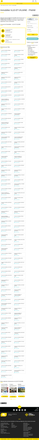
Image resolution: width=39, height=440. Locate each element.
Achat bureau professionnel (27, 428)
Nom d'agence (29, 29)
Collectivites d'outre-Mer (4, 427)
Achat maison (25, 423)
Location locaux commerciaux (28, 435)
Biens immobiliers (30, 19)
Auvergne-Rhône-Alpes (4, 423)
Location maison (25, 433)
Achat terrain (25, 426)
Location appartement (26, 432)
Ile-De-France (13, 427)
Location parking (25, 436)
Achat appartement (26, 424)
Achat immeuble (25, 430)
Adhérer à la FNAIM (19, 3)
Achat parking (25, 425)
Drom (12, 424)
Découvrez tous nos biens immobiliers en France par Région (12, 421)
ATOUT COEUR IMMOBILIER (32, 52)
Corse (12, 423)
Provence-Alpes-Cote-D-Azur (5, 433)
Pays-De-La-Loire (3, 432)
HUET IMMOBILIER (31, 51)
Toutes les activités (29, 25)
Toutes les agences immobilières (33, 57)
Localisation (28, 21)
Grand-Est (13, 425)
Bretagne (2, 425)
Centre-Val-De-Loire (4, 426)
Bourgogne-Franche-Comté (5, 424)
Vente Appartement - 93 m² (13, 386)
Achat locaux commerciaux (27, 427)
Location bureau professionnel (28, 434)
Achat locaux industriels (27, 429)
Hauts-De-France (14, 426)
